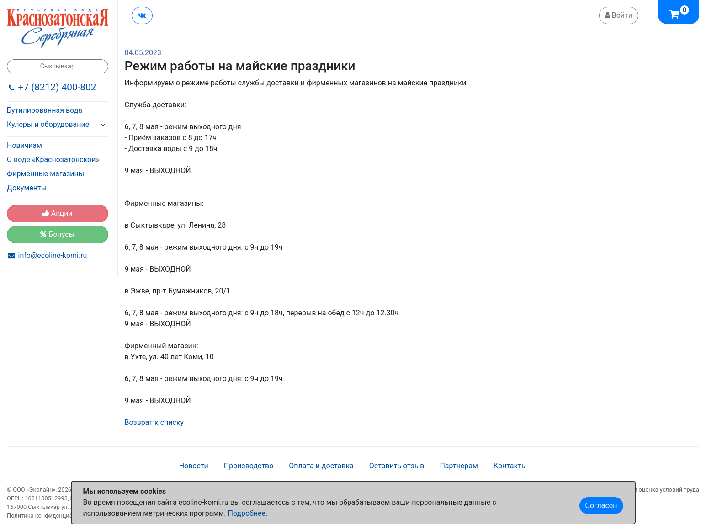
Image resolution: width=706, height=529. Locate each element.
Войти (618, 15)
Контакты (510, 465)
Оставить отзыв (397, 465)
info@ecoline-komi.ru (52, 255)
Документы (27, 187)
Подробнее (246, 513)
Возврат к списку (154, 422)
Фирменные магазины (45, 173)
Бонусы (57, 234)
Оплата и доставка (321, 465)
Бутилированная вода (44, 110)
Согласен (601, 505)
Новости (193, 465)
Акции (57, 213)
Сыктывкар (57, 66)
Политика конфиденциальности (51, 515)
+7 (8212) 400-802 (57, 87)
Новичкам (24, 145)
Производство (249, 465)
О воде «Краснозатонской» (53, 159)
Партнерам (459, 465)
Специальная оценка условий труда (649, 489)
